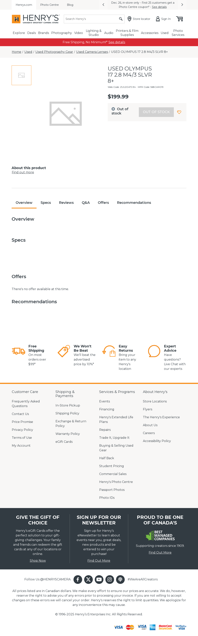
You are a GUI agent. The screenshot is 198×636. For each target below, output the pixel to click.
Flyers (147, 409)
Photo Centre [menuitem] (49, 5)
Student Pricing (111, 466)
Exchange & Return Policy (70, 423)
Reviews (66, 203)
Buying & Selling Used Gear (116, 448)
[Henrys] (36, 19)
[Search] (94, 19)
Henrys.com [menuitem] (24, 5)
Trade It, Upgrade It (114, 438)
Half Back (106, 458)
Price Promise (22, 422)
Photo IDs (106, 498)
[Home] (16, 52)
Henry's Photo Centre (116, 482)
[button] (103, 5)
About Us (150, 425)
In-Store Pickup (67, 405)
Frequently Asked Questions (26, 404)
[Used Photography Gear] (54, 52)
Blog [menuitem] (70, 5)
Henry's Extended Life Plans (116, 419)
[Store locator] (139, 19)
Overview (24, 203)
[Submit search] (120, 19)
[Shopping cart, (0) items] (179, 19)
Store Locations (155, 401)
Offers (103, 203)
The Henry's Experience (161, 417)
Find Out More (98, 560)
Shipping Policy (67, 413)
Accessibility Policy (157, 441)
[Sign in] (164, 19)
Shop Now (38, 560)
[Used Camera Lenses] (92, 52)
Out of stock (156, 112)
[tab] (21, 75)
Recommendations (134, 203)
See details (159, 7)
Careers (149, 433)
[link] (116, 42)
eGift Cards (64, 442)
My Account (21, 445)
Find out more (23, 172)
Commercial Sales (112, 474)
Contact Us (20, 414)
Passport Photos (112, 490)
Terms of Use (22, 438)
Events (104, 401)
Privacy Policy (22, 430)
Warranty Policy (67, 434)
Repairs (105, 430)
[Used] (28, 52)
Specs (46, 203)
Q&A (86, 203)
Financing (106, 409)
